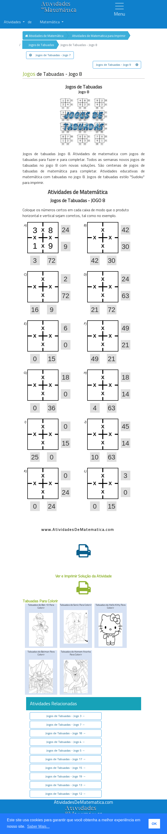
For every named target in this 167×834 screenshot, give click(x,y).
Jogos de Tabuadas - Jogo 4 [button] (65, 742)
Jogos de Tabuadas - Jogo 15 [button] (65, 767)
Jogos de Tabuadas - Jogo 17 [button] (65, 759)
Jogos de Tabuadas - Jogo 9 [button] (117, 64)
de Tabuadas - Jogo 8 (52, 74)
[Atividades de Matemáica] (83, 807)
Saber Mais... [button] (38, 826)
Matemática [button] (50, 21)
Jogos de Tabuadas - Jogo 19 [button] (65, 776)
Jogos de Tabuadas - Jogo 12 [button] (65, 793)
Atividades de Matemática (44, 36)
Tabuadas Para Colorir (40, 601)
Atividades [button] (13, 21)
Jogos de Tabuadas (41, 45)
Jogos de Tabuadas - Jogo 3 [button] (65, 716)
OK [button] (154, 824)
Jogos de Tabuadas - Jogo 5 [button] (65, 750)
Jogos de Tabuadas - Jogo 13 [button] (65, 785)
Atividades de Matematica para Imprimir (98, 36)
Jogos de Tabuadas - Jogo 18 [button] (65, 733)
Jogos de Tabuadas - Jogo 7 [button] (50, 55)
